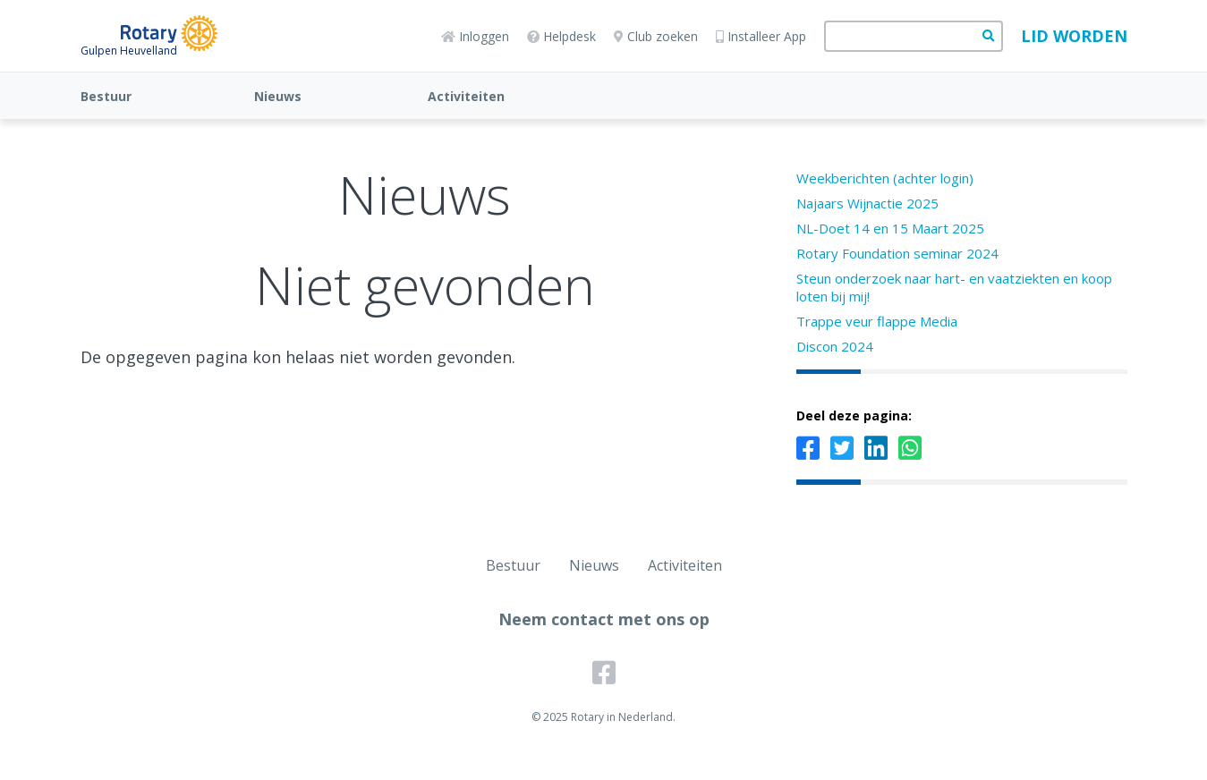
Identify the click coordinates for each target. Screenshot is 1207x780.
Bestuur (106, 96)
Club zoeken (656, 36)
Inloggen (475, 36)
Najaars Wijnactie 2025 (867, 203)
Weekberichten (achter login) (884, 178)
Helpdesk (561, 36)
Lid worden (1074, 36)
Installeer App (761, 36)
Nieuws (278, 96)
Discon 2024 (834, 346)
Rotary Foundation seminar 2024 (897, 253)
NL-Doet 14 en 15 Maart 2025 (890, 228)
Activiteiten (466, 96)
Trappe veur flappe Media (876, 321)
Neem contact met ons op (604, 619)
